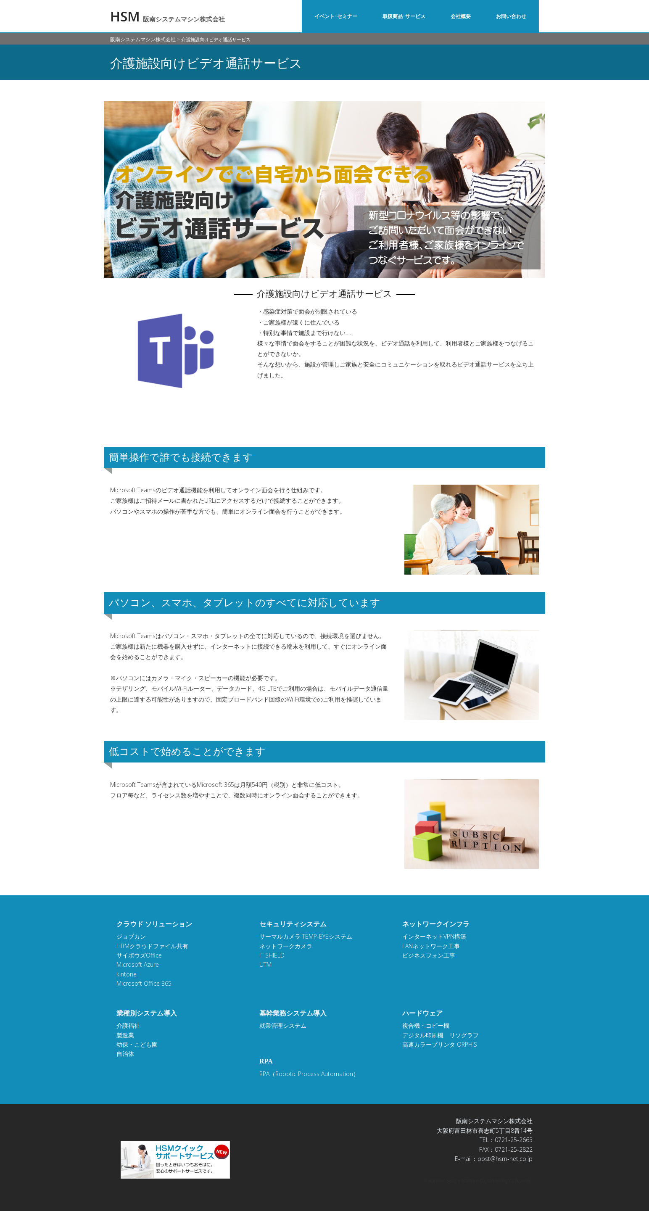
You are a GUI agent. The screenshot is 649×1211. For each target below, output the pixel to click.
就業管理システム (282, 1025)
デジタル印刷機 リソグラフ (440, 1035)
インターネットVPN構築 (434, 936)
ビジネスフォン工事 (428, 955)
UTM (265, 964)
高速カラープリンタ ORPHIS (439, 1044)
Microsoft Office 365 (143, 983)
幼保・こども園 (137, 1044)
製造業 (125, 1035)
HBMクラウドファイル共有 (152, 946)
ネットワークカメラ (285, 946)
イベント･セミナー (335, 16)
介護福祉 (128, 1025)
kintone (126, 974)
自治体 (125, 1054)
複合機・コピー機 (425, 1025)
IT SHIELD (272, 955)
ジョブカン (131, 936)
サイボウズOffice (139, 955)
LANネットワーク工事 (431, 946)
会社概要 (461, 16)
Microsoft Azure (137, 964)
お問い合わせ (511, 16)
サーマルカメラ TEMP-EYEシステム (305, 936)
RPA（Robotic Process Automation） (309, 1074)
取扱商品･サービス (404, 16)
